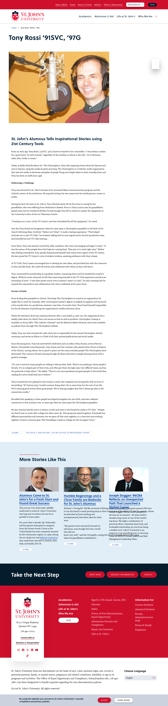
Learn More (123, 700)
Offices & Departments (113, 5)
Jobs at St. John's (100, 637)
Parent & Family (143, 629)
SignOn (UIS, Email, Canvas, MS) (108, 603)
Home (14, 27)
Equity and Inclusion (102, 633)
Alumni (15, 432)
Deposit (148, 578)
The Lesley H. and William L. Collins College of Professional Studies (58, 432)
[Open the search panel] (156, 18)
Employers (140, 633)
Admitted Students (145, 613)
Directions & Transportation (27, 646)
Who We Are (145, 16)
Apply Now (95, 578)
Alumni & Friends (85, 5)
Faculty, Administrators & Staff (144, 621)
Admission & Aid (104, 16)
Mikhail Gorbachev (48, 541)
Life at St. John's (126, 16)
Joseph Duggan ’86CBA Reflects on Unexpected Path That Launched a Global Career (126, 505)
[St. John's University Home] (27, 16)
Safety (94, 612)
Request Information (122, 578)
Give (152, 4)
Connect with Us (28, 641)
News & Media (62, 5)
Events (72, 5)
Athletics (97, 5)
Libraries (95, 608)
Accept (104, 700)
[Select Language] (140, 681)
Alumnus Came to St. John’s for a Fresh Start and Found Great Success (38, 503)
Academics (85, 16)
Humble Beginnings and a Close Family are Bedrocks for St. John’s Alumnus (82, 503)
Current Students (144, 608)
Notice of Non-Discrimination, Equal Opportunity (107, 619)
